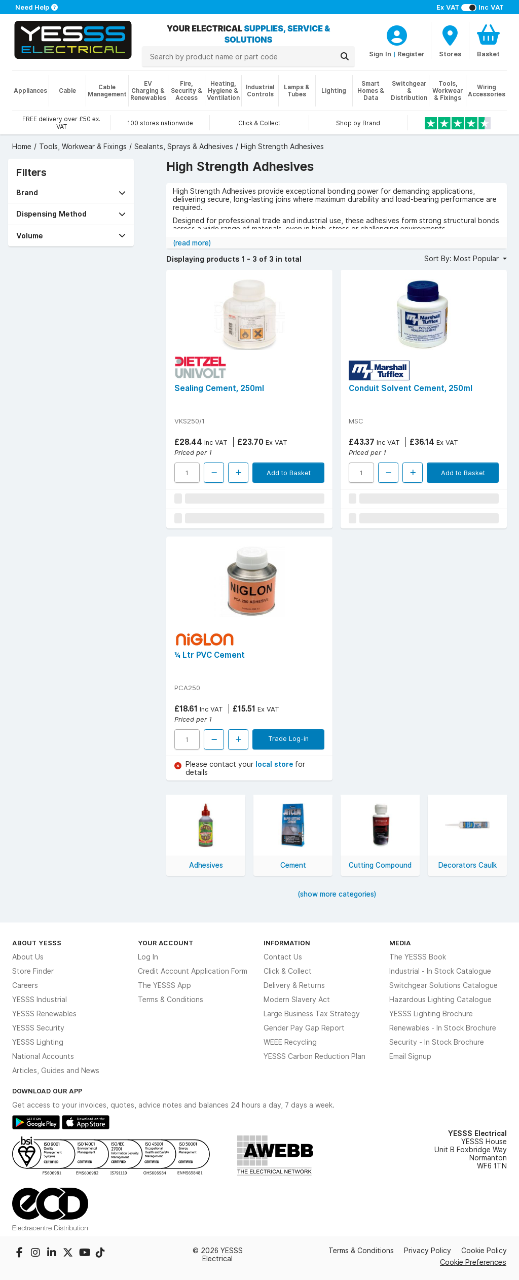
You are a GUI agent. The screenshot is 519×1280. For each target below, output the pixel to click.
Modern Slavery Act (297, 999)
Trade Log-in (288, 738)
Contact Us (283, 957)
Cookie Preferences (473, 1262)
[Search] (345, 56)
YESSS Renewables (44, 1014)
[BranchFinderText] (450, 40)
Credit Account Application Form (192, 971)
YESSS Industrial (39, 999)
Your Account (165, 943)
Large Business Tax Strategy (312, 1014)
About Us (28, 957)
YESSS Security (38, 1028)
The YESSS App (164, 985)
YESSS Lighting (37, 1042)
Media (400, 943)
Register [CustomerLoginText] (411, 54)
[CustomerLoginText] (397, 34)
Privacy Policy (427, 1251)
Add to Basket (289, 473)
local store (275, 764)
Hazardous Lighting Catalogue (440, 999)
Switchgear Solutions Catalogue (443, 985)
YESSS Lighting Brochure (431, 1014)
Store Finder (33, 971)
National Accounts (43, 1056)
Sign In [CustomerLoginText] (380, 54)
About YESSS (36, 943)
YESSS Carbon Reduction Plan (314, 1056)
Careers (25, 985)
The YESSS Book (417, 957)
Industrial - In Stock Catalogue (440, 971)
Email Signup (410, 1056)
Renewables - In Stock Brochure (442, 1028)
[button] (71, 192)
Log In (148, 957)
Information (287, 943)
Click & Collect (288, 971)
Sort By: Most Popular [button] (462, 259)
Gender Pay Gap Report (304, 1028)
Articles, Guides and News (55, 1070)
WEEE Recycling (290, 1042)
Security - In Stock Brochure (436, 1042)
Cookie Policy (484, 1251)
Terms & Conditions (170, 999)
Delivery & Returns (294, 985)
